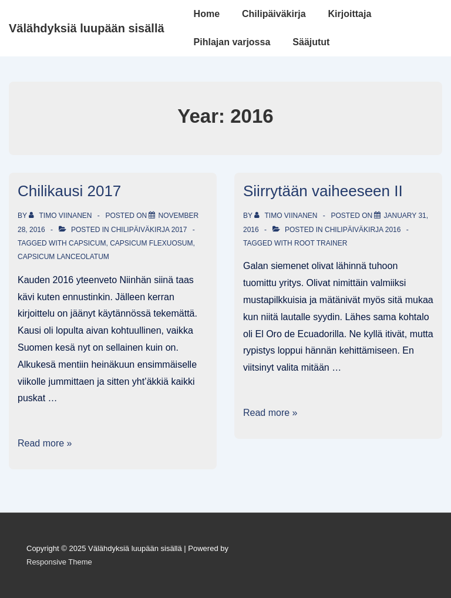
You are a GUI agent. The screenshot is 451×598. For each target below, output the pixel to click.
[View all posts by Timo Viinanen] (61, 215)
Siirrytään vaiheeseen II (323, 191)
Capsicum (87, 243)
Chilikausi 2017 (69, 191)
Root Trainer (320, 243)
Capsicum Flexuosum (151, 243)
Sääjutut (310, 42)
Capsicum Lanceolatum (63, 257)
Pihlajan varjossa (232, 42)
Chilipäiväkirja (274, 14)
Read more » (45, 443)
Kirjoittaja (350, 14)
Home (207, 14)
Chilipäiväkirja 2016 (362, 230)
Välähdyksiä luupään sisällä (86, 28)
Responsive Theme (59, 561)
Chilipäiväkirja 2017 (149, 230)
